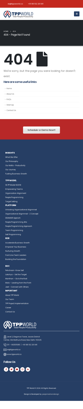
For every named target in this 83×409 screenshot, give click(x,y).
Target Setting (11, 201)
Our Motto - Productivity (15, 165)
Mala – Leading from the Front (18, 283)
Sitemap (10, 105)
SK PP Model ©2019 (13, 185)
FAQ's (8, 99)
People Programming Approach (18, 226)
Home (9, 88)
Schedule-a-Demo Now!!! (41, 130)
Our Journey (10, 169)
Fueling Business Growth (16, 174)
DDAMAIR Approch (13, 218)
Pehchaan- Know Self (14, 270)
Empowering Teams (14, 189)
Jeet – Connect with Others (17, 287)
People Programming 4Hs (16, 222)
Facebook (6, 369)
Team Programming (14, 230)
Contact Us (11, 110)
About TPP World (12, 295)
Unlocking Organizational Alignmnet (21, 209)
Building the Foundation (15, 259)
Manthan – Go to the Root (16, 278)
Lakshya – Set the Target (16, 274)
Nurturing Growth (12, 251)
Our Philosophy (11, 161)
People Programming (14, 197)
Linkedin (28, 369)
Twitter (11, 369)
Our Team (9, 299)
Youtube (17, 369)
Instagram (22, 369)
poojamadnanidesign (50, 394)
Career (8, 307)
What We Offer (11, 157)
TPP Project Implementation (17, 303)
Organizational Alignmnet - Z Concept (21, 214)
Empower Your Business (15, 247)
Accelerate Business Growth (17, 243)
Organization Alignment (15, 193)
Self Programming (13, 234)
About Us (10, 94)
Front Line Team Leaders (15, 255)
